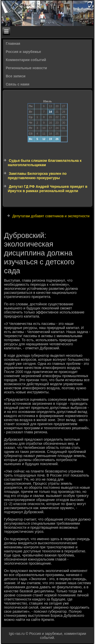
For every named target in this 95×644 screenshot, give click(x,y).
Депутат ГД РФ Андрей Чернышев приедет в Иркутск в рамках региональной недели (47, 188)
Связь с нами (17, 84)
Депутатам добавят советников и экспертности (51, 216)
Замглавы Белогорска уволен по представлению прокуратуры (37, 175)
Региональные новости (26, 68)
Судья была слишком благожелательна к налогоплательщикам (45, 163)
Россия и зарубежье (23, 52)
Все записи (16, 76)
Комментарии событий (26, 60)
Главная (13, 43)
